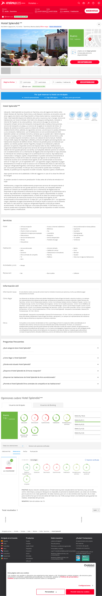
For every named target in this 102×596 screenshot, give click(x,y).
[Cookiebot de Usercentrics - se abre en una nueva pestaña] (85, 565)
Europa (23, 531)
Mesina (35, 531)
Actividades (29, 558)
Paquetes (29, 548)
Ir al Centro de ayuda (82, 546)
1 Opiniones (77, 39)
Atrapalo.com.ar (6, 531)
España (5, 541)
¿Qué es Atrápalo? (56, 541)
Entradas (28, 556)
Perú (4, 548)
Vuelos (28, 541)
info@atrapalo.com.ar (86, 552)
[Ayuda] (93, 3)
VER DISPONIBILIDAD (85, 62)
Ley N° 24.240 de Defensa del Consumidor (63, 551)
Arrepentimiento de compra (84, 541)
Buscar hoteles (92, 11)
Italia (28, 531)
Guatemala (6, 556)
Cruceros (28, 551)
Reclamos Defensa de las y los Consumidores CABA (59, 558)
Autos (27, 553)
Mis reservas (79, 543)
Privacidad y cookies (57, 548)
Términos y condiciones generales (61, 546)
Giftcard (28, 561)
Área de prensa (55, 543)
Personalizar (50, 591)
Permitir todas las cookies (80, 591)
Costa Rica (6, 553)
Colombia (6, 546)
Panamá (5, 551)
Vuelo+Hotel (29, 546)
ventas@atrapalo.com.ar (83, 553)
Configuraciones (85, 585)
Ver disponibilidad (87, 82)
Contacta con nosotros (83, 548)
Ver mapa (44, 27)
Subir (96, 510)
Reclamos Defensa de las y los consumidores (59, 554)
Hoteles (16, 531)
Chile (4, 543)
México (5, 558)
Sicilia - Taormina (44, 531)
